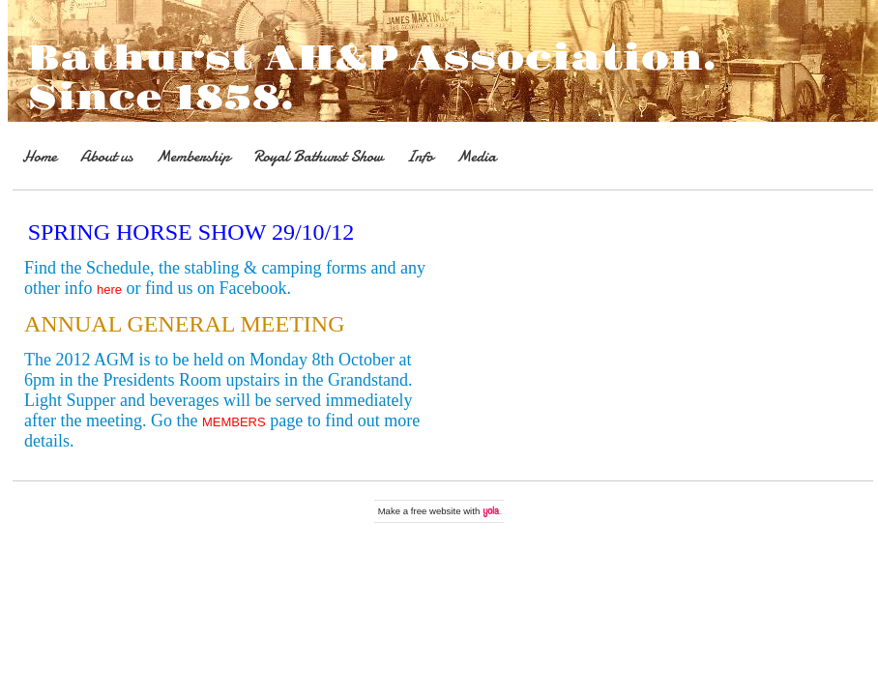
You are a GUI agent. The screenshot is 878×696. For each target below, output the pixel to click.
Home (39, 156)
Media (476, 156)
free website (436, 511)
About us (106, 156)
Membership (193, 156)
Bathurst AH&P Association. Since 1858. (372, 79)
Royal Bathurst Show (318, 156)
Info (419, 156)
